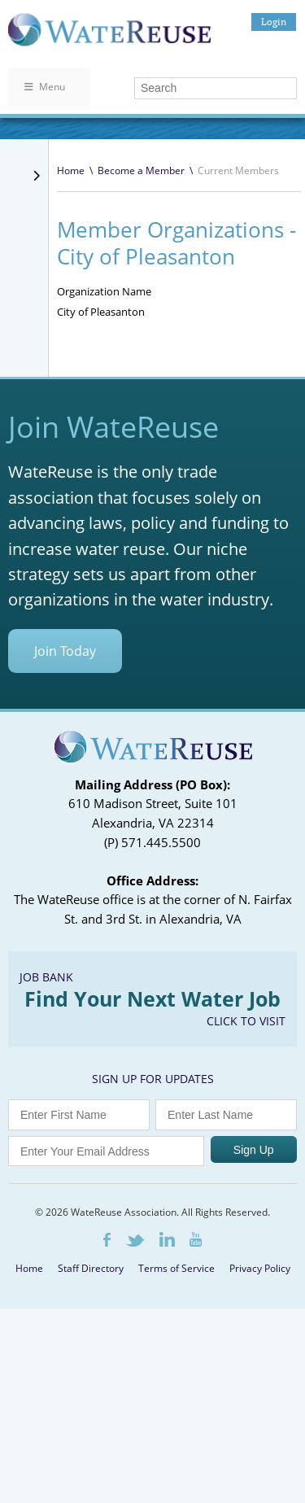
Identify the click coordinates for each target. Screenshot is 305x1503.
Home (71, 170)
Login (273, 21)
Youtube (196, 1239)
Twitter (135, 1240)
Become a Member (141, 170)
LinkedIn (167, 1239)
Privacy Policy (259, 1268)
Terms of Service (176, 1268)
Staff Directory (91, 1268)
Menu (44, 87)
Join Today (65, 651)
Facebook (107, 1240)
